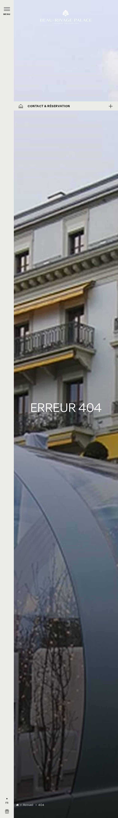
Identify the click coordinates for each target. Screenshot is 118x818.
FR (7, 802)
